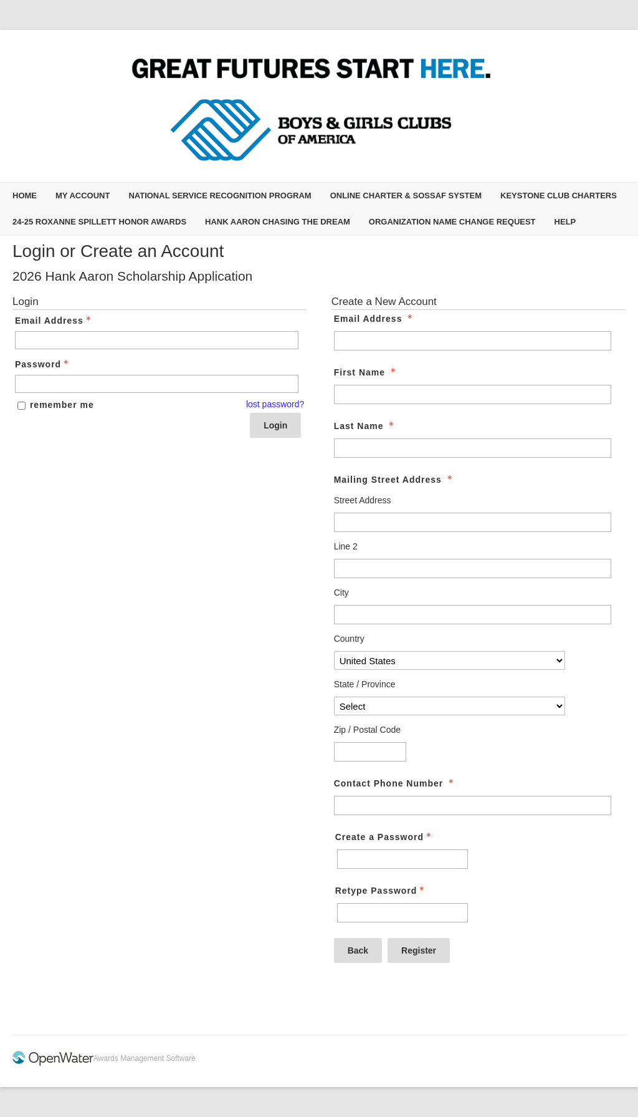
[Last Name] (473, 448)
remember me (62, 405)
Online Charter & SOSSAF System (406, 195)
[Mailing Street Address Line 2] (473, 568)
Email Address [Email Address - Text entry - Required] (54, 321)
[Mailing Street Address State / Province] (449, 706)
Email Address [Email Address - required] (375, 319)
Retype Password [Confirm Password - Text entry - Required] (381, 891)
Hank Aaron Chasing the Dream (277, 221)
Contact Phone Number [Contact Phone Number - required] (395, 783)
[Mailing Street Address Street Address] (473, 522)
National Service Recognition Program (219, 195)
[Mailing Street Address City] (473, 614)
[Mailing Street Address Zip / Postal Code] (370, 752)
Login (275, 425)
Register (418, 950)
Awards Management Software (144, 1058)
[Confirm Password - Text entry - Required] (402, 912)
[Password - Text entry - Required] (156, 384)
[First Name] (473, 394)
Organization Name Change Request (452, 221)
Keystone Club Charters (558, 195)
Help (565, 221)
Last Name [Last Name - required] (365, 426)
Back (358, 950)
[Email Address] (473, 341)
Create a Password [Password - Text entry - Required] (384, 837)
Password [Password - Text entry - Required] (43, 364)
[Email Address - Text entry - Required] (156, 340)
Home (24, 195)
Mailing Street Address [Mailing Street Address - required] (394, 480)
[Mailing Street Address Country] (449, 660)
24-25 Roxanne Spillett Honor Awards (99, 221)
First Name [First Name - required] (366, 372)
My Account (82, 195)
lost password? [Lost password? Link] (275, 404)
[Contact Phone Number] (473, 805)
